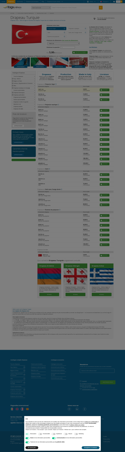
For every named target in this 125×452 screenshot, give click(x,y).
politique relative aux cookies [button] (77, 424)
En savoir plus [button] (32, 447)
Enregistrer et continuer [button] (90, 447)
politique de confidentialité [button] (91, 421)
